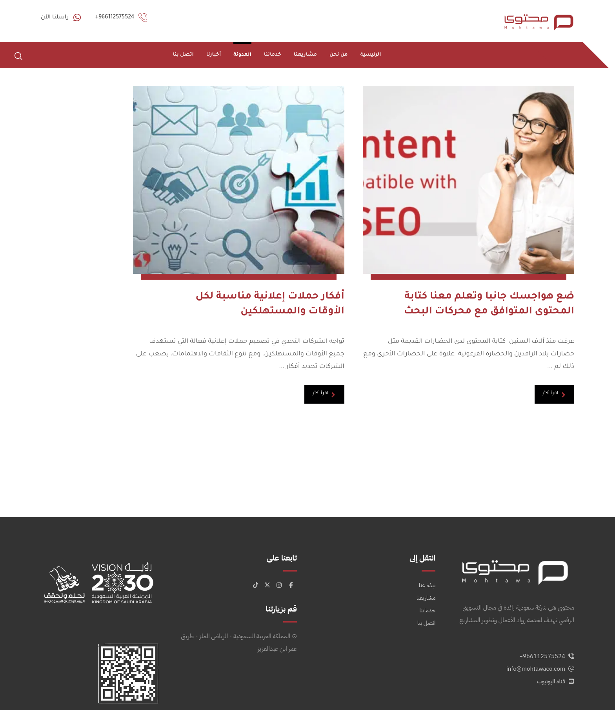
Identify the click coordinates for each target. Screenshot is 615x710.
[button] (18, 56)
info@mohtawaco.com (540, 642)
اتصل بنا (426, 596)
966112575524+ (546, 630)
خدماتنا (427, 584)
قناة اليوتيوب (555, 655)
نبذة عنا (427, 559)
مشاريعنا (426, 571)
